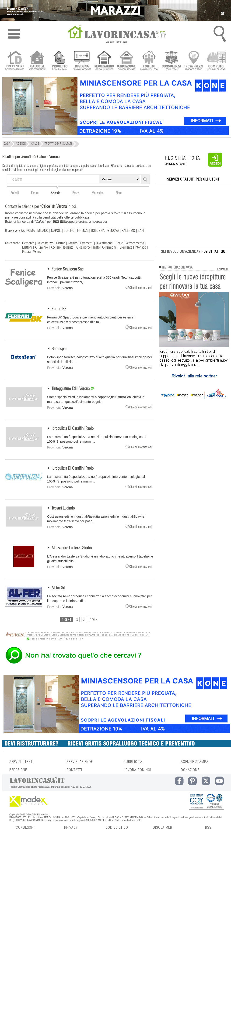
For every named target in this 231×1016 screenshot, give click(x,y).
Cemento (28, 243)
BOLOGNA (98, 231)
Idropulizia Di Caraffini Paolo (73, 429)
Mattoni (27, 247)
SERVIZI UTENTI (21, 762)
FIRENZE (82, 231)
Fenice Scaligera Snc (68, 269)
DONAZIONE (190, 770)
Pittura (26, 251)
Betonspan (59, 349)
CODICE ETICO (116, 827)
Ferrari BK (59, 309)
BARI (141, 231)
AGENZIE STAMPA (194, 762)
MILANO (42, 231)
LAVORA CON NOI (137, 770)
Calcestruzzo (45, 243)
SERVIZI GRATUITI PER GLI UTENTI (193, 179)
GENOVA (113, 231)
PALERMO (128, 231)
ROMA (30, 231)
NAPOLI (56, 231)
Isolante (68, 247)
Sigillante (125, 247)
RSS (208, 827)
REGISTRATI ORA (182, 158)
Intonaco (140, 247)
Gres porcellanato (88, 247)
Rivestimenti (104, 243)
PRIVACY (71, 827)
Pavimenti (86, 243)
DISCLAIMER (162, 827)
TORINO (69, 231)
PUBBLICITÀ (133, 762)
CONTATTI (74, 770)
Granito (72, 243)
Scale (119, 243)
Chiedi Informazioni (139, 287)
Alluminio (41, 247)
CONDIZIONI (25, 827)
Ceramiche (109, 247)
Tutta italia (59, 221)
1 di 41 (66, 619)
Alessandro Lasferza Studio (72, 548)
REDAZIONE (18, 770)
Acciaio (56, 247)
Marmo (60, 243)
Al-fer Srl (58, 588)
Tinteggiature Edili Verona (71, 389)
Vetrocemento (135, 243)
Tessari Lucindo (63, 508)
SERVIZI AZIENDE (79, 762)
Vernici (37, 251)
